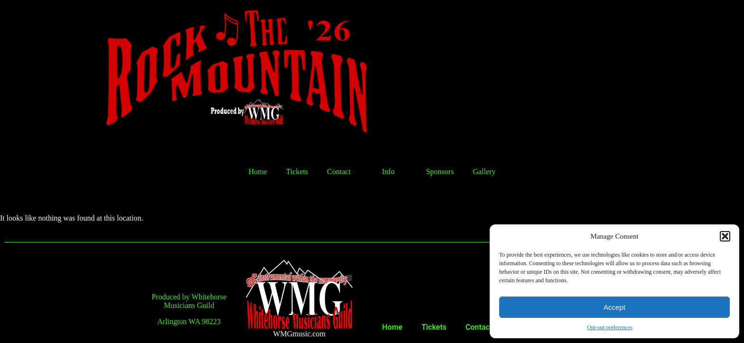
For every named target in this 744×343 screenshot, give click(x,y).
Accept (614, 307)
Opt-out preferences (609, 327)
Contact (345, 171)
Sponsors (440, 171)
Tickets (297, 171)
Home (258, 171)
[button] (725, 236)
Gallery (484, 171)
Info (394, 171)
